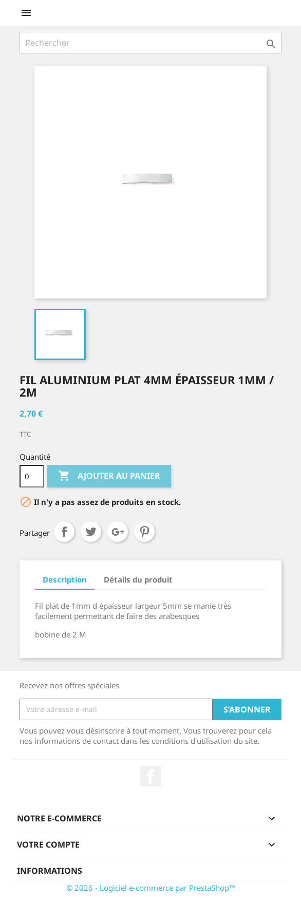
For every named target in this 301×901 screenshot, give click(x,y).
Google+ (117, 531)
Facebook (150, 776)
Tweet (91, 531)
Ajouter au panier (109, 476)
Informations (49, 870)
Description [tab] (65, 579)
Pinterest (144, 531)
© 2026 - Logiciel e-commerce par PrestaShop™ (150, 888)
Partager (64, 531)
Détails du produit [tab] (138, 579)
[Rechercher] (150, 42)
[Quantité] (32, 476)
